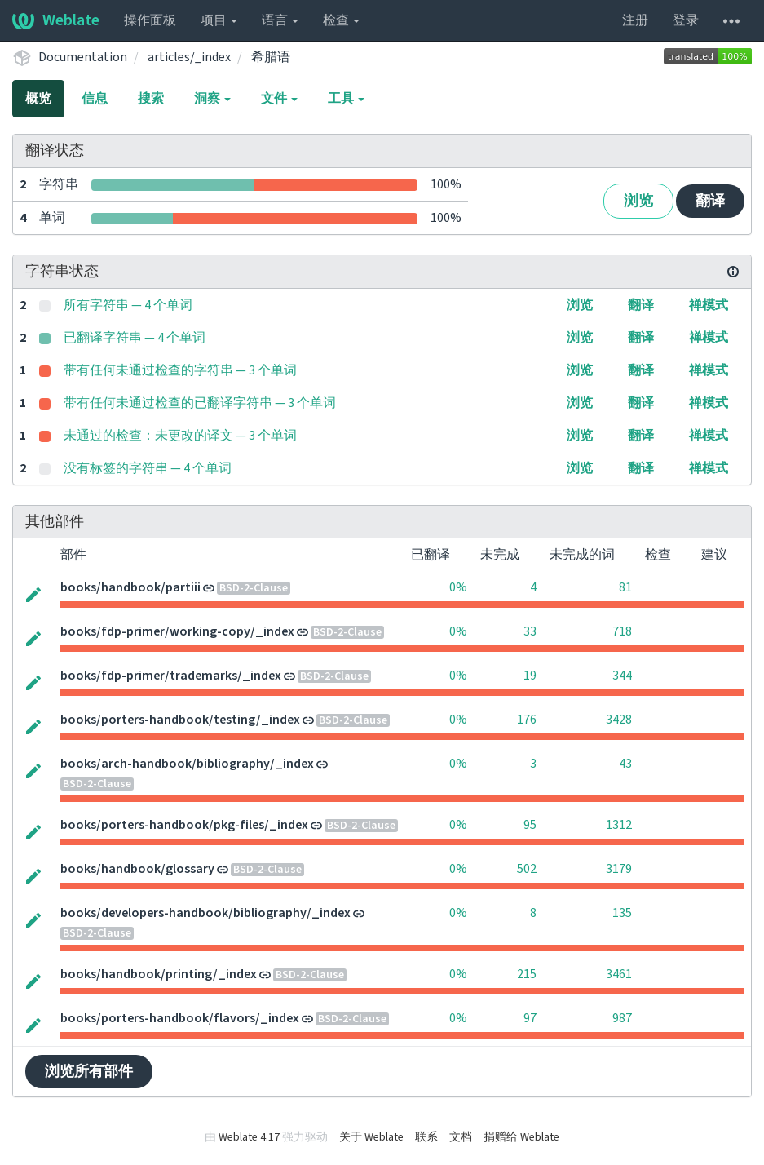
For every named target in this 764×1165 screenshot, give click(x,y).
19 (530, 675)
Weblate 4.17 (249, 1137)
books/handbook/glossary (137, 869)
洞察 (212, 99)
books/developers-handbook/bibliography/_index (205, 913)
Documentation (82, 57)
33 (530, 631)
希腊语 (270, 57)
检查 (341, 20)
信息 (95, 99)
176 (527, 720)
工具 (346, 99)
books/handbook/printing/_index (158, 974)
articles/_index (189, 57)
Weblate (55, 20)
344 (622, 675)
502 (527, 869)
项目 (219, 20)
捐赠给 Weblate (521, 1137)
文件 (279, 99)
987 (622, 1018)
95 (530, 825)
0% (458, 587)
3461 (619, 974)
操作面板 (150, 20)
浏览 (638, 201)
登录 (686, 20)
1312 (619, 825)
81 (625, 587)
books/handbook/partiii (130, 587)
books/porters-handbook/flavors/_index (179, 1018)
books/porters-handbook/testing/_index (180, 720)
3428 (619, 720)
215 (527, 974)
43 (625, 764)
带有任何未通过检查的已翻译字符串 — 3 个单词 (200, 403)
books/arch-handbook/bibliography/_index (187, 764)
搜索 (151, 99)
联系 (426, 1137)
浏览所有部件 (89, 1071)
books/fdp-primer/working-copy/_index (177, 631)
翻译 (710, 201)
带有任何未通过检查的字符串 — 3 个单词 (180, 370)
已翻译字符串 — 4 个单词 (134, 338)
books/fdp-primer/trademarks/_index (170, 675)
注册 (635, 20)
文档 (460, 1137)
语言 (280, 20)
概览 (38, 99)
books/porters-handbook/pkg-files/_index (184, 825)
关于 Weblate (371, 1137)
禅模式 (708, 305)
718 (622, 631)
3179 (619, 869)
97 (530, 1018)
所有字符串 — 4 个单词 (128, 305)
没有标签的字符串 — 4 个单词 (148, 468)
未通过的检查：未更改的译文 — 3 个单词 (180, 436)
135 (622, 913)
